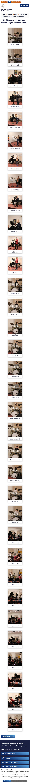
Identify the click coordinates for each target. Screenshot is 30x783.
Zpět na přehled (8, 736)
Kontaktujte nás (9, 754)
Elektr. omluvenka (10, 762)
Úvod (4, 14)
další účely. (15, 772)
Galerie (10, 14)
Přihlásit (6, 758)
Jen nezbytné (16, 780)
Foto (15, 14)
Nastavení (24, 780)
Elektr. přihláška (9, 767)
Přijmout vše (7, 780)
